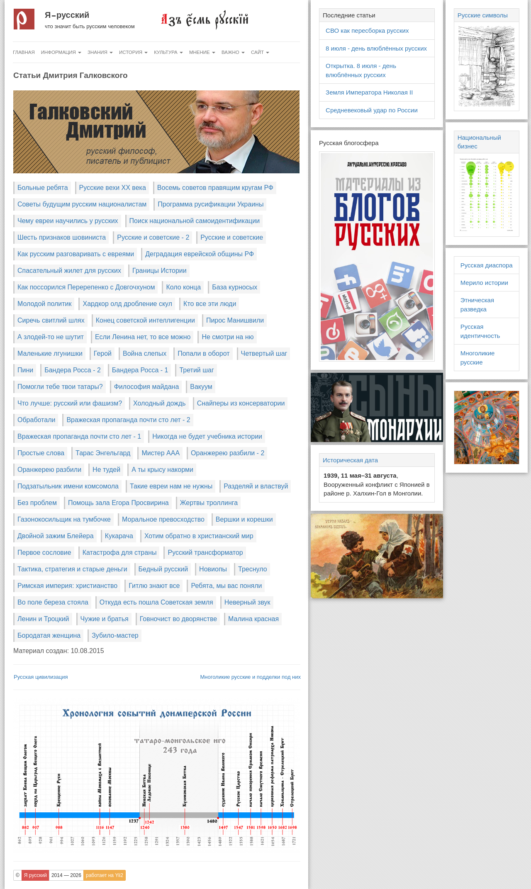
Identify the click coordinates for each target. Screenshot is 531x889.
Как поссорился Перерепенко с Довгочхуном (86, 287)
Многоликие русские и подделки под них (250, 677)
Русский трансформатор (205, 552)
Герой (103, 353)
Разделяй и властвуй (256, 486)
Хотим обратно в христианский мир (198, 535)
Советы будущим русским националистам (81, 204)
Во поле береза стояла (52, 602)
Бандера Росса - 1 (140, 370)
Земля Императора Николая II (369, 92)
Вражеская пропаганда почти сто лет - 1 (79, 436)
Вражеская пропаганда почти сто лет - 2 (128, 419)
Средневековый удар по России (372, 110)
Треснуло (252, 569)
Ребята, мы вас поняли (226, 585)
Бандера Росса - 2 (72, 370)
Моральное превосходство (163, 519)
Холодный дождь (159, 403)
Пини (25, 370)
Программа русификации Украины (210, 204)
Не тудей (106, 469)
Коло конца (183, 287)
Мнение (202, 52)
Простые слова (40, 453)
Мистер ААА (160, 453)
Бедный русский (163, 569)
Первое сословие (44, 552)
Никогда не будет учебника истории (207, 436)
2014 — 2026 (66, 875)
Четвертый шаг (264, 353)
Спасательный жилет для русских (69, 270)
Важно (233, 52)
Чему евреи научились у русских (67, 220)
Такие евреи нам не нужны (171, 486)
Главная (24, 52)
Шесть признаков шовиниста (61, 237)
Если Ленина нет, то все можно (143, 336)
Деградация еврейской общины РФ (199, 253)
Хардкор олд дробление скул (127, 303)
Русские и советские (231, 237)
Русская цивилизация (41, 677)
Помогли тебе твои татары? (60, 386)
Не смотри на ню (227, 336)
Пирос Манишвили (235, 320)
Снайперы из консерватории (241, 403)
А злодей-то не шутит (50, 336)
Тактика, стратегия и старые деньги (72, 569)
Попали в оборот (203, 353)
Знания (100, 52)
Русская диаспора (486, 265)
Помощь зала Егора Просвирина (118, 502)
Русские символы (483, 15)
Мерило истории (484, 282)
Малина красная (253, 618)
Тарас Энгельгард (103, 453)
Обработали (36, 419)
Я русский (67, 14)
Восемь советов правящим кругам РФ (215, 187)
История (133, 52)
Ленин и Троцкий (43, 618)
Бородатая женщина (48, 635)
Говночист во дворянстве (178, 618)
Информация (61, 52)
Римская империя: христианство (67, 585)
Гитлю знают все (154, 585)
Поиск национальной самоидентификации (194, 220)
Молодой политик (44, 303)
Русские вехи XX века (112, 187)
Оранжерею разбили (49, 469)
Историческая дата (350, 460)
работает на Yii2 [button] (104, 875)
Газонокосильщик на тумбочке (64, 519)
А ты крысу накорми (162, 469)
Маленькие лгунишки (50, 353)
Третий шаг (196, 370)
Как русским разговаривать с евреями (75, 253)
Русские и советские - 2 (153, 237)
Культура (168, 52)
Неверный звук (247, 602)
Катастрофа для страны (120, 552)
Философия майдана (146, 386)
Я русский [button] (35, 875)
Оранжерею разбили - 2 (227, 453)
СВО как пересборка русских (367, 30)
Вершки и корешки (244, 519)
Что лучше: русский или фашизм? (69, 403)
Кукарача (119, 535)
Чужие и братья (104, 618)
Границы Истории (159, 270)
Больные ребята (42, 187)
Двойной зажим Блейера (55, 535)
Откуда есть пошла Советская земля (156, 602)
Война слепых (144, 353)
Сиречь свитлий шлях (51, 320)
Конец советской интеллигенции (145, 320)
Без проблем (37, 502)
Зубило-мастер (115, 635)
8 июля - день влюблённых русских (376, 48)
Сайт (260, 52)
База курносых (234, 287)
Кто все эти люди (209, 303)
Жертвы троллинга (209, 502)
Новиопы (213, 569)
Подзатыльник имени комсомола (68, 486)
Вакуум (201, 386)
